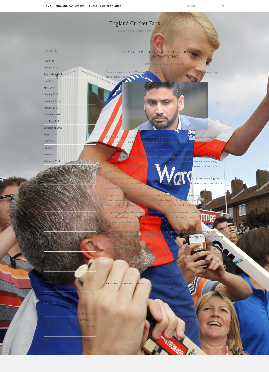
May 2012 (49, 268)
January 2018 (51, 67)
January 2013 (51, 221)
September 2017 (53, 74)
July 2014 (49, 141)
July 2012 (49, 254)
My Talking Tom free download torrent (66, 319)
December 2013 (52, 167)
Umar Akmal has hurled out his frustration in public (187, 287)
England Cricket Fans (134, 23)
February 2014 (52, 161)
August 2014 (50, 134)
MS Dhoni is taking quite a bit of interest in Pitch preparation (149, 283)
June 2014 (49, 147)
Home (47, 6)
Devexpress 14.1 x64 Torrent (60, 333)
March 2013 (50, 208)
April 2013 (49, 201)
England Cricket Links (105, 6)
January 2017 (51, 94)
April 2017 (49, 87)
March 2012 (50, 274)
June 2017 (49, 80)
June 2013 (49, 194)
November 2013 (52, 174)
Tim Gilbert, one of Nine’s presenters (65, 313)
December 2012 (52, 228)
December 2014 (52, 114)
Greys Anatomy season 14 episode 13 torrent (69, 326)
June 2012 (49, 261)
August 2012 (50, 248)
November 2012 (52, 234)
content (178, 63)
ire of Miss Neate (120, 241)
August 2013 (50, 188)
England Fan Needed (70, 6)
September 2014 (53, 127)
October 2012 (51, 241)
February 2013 (52, 214)
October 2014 (51, 121)
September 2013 (53, 181)
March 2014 (50, 154)
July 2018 (49, 60)
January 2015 (51, 107)
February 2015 (52, 101)
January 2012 (51, 288)
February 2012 (52, 281)
